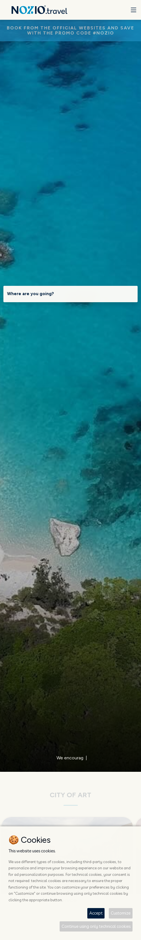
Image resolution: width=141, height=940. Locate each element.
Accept (96, 913)
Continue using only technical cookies (96, 926)
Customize (121, 913)
